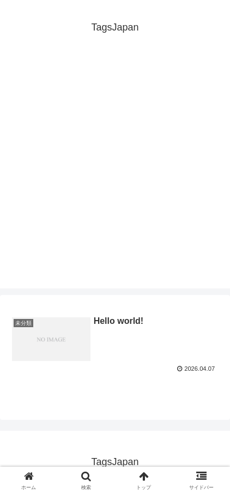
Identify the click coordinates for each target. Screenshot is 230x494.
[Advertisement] (115, 173)
